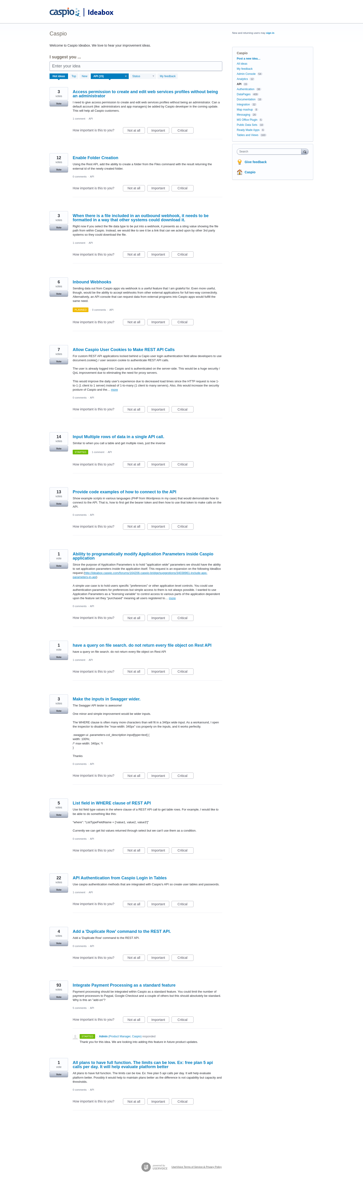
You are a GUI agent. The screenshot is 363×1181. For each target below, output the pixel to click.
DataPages (243, 94)
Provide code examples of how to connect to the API (124, 492)
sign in (270, 33)
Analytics (242, 79)
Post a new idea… (248, 58)
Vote (58, 103)
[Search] (305, 151)
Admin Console (246, 74)
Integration (243, 104)
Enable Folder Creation (95, 157)
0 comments (80, 176)
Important (160, 131)
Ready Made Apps (248, 130)
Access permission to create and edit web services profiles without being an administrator (145, 93)
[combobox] (270, 151)
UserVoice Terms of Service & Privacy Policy (197, 1166)
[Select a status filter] (143, 76)
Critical (186, 131)
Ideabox (100, 12)
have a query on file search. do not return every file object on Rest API (142, 645)
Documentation (246, 99)
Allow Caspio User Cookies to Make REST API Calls (124, 349)
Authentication (245, 89)
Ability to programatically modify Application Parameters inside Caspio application (143, 556)
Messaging (243, 114)
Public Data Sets (247, 125)
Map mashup (245, 109)
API (91, 118)
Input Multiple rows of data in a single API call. (118, 436)
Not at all (136, 131)
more (114, 389)
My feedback (167, 76)
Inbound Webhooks (92, 282)
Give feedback (256, 162)
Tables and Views (247, 135)
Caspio (250, 172)
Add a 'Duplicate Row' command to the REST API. (122, 931)
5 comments (80, 1008)
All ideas (242, 63)
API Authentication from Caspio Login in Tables (120, 878)
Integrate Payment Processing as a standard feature (124, 985)
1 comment (79, 118)
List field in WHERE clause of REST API (112, 803)
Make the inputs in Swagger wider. (107, 699)
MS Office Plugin (247, 119)
